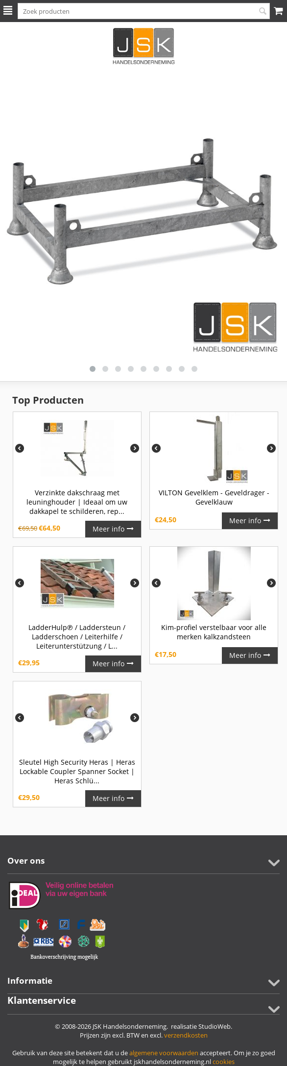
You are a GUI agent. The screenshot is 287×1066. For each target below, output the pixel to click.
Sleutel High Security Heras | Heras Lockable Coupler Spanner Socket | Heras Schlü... (77, 771)
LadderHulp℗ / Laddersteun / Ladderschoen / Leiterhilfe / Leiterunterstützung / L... (76, 637)
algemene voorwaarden (163, 1052)
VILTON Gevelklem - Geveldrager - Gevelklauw (214, 497)
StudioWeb (214, 1026)
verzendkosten (186, 1035)
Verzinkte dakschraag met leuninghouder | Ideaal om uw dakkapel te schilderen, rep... (76, 502)
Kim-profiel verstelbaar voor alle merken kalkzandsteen (213, 632)
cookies (224, 1061)
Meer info (113, 528)
